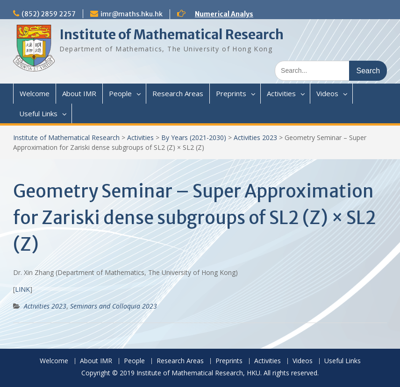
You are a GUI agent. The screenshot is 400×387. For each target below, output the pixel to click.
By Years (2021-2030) (193, 137)
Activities (281, 93)
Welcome (35, 93)
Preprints (231, 93)
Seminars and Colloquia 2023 (113, 306)
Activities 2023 (255, 137)
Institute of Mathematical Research (171, 34)
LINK (22, 289)
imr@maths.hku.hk (131, 14)
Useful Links (38, 113)
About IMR (79, 93)
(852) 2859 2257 (48, 14)
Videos (327, 93)
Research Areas (177, 93)
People (120, 93)
